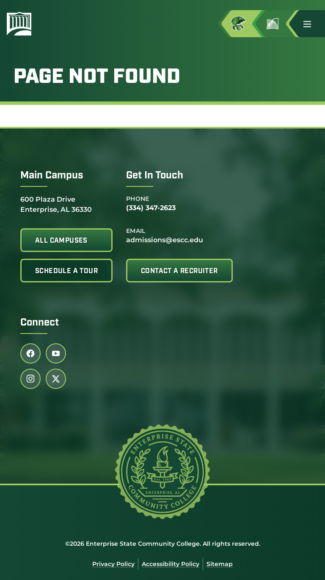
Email (136, 231)
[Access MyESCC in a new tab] (245, 23)
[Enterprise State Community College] (60, 23)
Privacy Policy (113, 564)
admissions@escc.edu (164, 240)
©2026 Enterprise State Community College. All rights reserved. (162, 543)
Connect (39, 323)
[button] (310, 23)
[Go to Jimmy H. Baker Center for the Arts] (279, 23)
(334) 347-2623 (151, 208)
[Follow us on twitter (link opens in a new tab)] (56, 379)
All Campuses (61, 241)
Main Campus (51, 176)
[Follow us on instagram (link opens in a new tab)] (30, 379)
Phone (137, 198)
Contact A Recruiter (179, 271)
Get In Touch (154, 176)
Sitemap (220, 564)
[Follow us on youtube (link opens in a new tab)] (56, 353)
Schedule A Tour (66, 271)
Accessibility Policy (170, 564)
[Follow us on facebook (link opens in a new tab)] (30, 353)
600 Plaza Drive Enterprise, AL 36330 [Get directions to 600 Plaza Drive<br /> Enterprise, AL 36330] (56, 203)
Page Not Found (97, 78)
